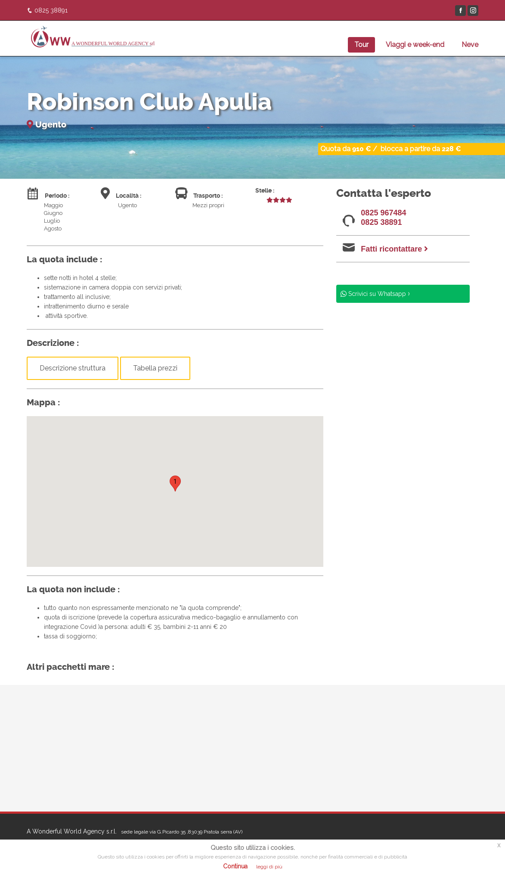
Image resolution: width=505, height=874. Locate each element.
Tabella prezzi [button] (155, 368)
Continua (235, 866)
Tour (361, 44)
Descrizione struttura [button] (72, 368)
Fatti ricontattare (394, 249)
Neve (470, 44)
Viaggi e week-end (415, 44)
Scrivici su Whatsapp (376, 293)
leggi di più (269, 867)
